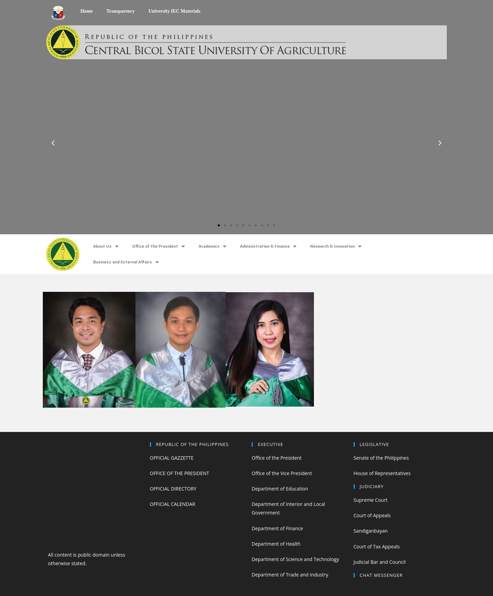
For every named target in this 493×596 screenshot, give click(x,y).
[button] (219, 225)
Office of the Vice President (282, 473)
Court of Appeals (372, 515)
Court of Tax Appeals (377, 546)
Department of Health (276, 544)
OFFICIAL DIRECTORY (173, 488)
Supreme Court (371, 500)
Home (86, 11)
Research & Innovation (336, 246)
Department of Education (280, 488)
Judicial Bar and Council (380, 562)
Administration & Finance (268, 246)
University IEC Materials (174, 11)
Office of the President (158, 246)
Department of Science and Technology (295, 559)
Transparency (120, 11)
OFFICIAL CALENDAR (172, 504)
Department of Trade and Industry (290, 574)
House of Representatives (382, 473)
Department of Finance (277, 528)
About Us (105, 246)
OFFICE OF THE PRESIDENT (179, 473)
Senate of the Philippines (381, 458)
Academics (212, 246)
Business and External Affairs (126, 262)
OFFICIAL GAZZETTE (172, 458)
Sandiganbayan (371, 530)
